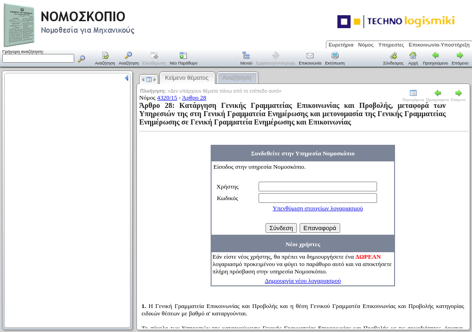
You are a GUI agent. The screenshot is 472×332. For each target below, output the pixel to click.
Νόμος (366, 44)
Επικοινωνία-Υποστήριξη (439, 44)
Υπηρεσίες (391, 44)
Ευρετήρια (341, 44)
